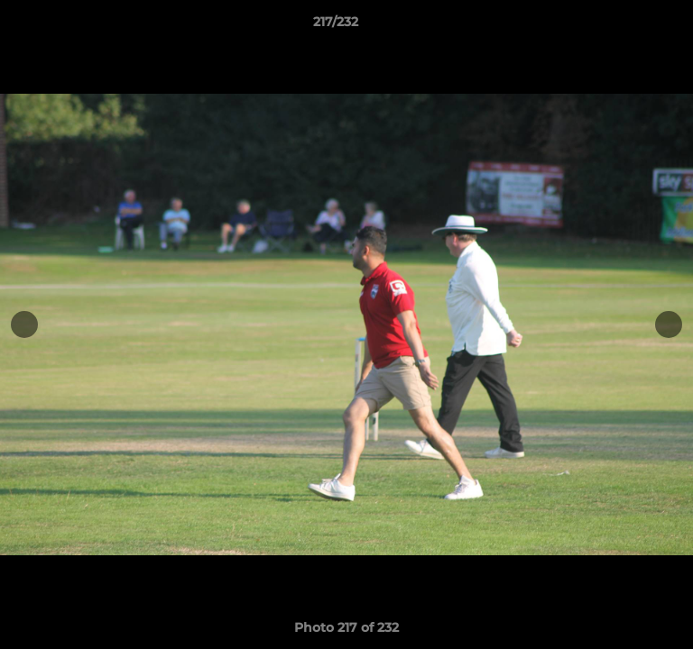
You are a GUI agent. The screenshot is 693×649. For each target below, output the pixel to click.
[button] (628, 26)
